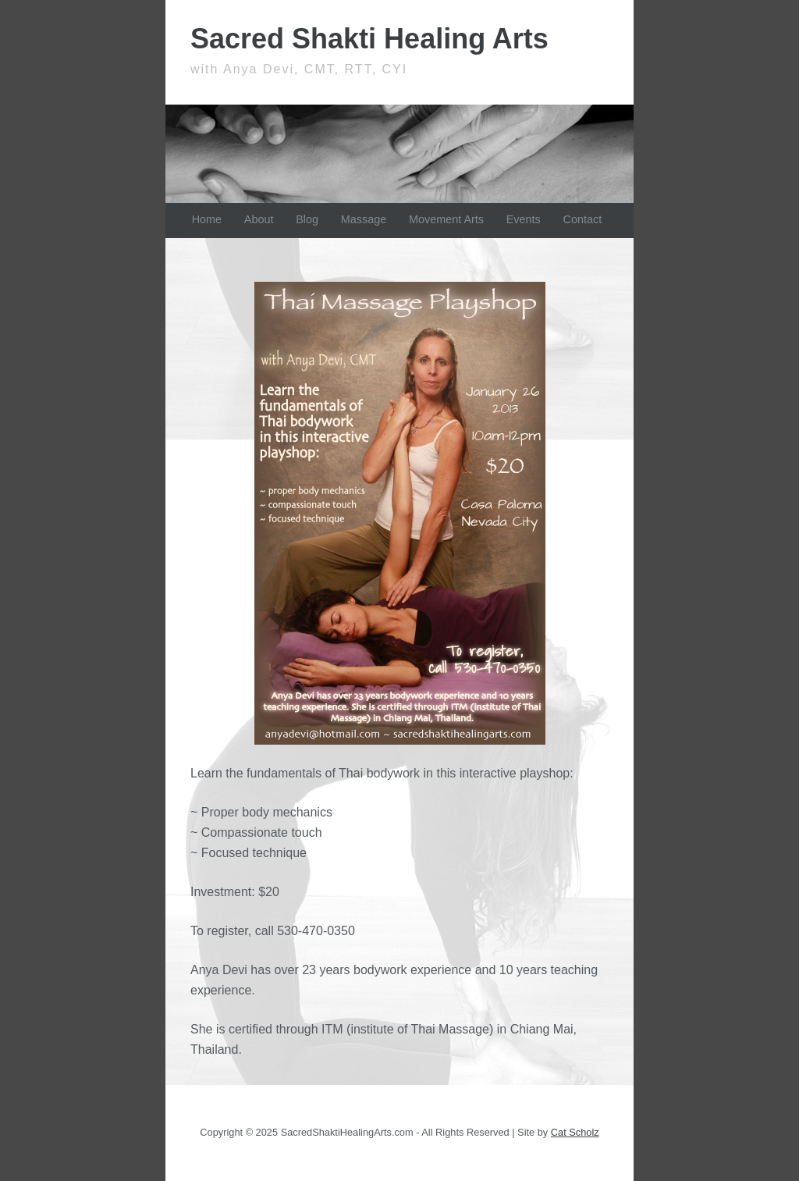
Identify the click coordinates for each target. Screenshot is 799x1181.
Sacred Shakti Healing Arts (369, 39)
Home (207, 219)
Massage (363, 219)
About (259, 219)
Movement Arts (446, 219)
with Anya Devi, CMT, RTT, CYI (298, 69)
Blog (307, 219)
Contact (582, 219)
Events (523, 219)
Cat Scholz (575, 1132)
